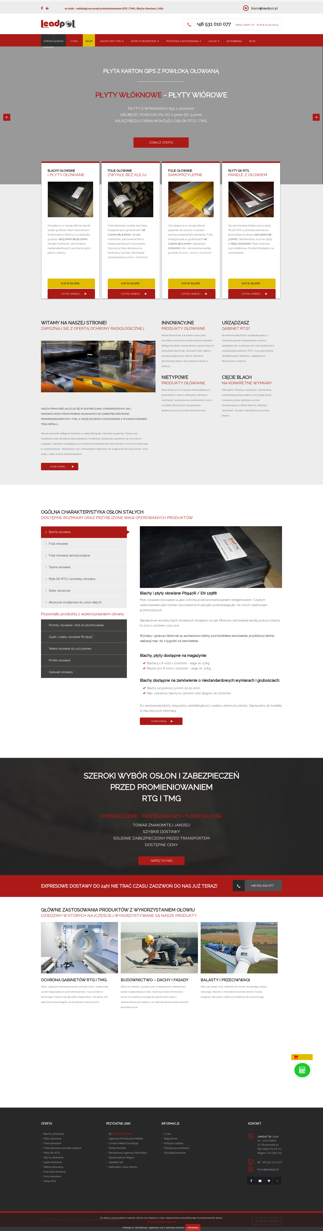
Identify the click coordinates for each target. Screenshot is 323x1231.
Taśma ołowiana (59, 567)
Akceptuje (192, 1227)
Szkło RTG (49, 1181)
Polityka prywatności (176, 1148)
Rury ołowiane (52, 1176)
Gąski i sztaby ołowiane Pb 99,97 (70, 637)
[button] (6, 117)
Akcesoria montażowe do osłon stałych (75, 602)
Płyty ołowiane (52, 1138)
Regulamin (171, 1138)
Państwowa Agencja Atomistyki (128, 1152)
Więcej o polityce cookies (161, 1222)
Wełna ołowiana (53, 1167)
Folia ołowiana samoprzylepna (69, 555)
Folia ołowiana (58, 543)
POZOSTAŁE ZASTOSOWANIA (183, 41)
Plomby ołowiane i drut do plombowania (76, 625)
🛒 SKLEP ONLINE (120, 1133)
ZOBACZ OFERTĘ (162, 142)
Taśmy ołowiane (53, 1157)
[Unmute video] (98, 366)
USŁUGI (213, 41)
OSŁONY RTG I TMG (111, 41)
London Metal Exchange (123, 1143)
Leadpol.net (116, 1162)
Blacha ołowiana (59, 532)
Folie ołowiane (52, 1143)
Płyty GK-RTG (51, 1152)
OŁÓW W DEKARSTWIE (145, 41)
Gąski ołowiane (52, 1162)
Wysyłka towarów (175, 1152)
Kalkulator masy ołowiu (123, 1167)
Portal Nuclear (117, 1148)
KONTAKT (48, 47)
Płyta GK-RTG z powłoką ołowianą (72, 579)
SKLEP (88, 41)
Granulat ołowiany (61, 672)
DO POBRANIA (234, 41)
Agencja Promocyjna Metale (126, 1138)
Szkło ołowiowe (59, 590)
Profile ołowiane (59, 660)
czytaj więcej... (71, 293)
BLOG (252, 41)
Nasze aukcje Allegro (122, 1157)
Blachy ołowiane (53, 1133)
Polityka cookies (173, 1143)
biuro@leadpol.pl (264, 8)
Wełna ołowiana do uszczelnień (70, 648)
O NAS (74, 41)
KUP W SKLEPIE (70, 283)
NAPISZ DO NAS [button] (161, 860)
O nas (167, 1133)
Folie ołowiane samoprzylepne (62, 1148)
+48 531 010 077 (262, 885)
